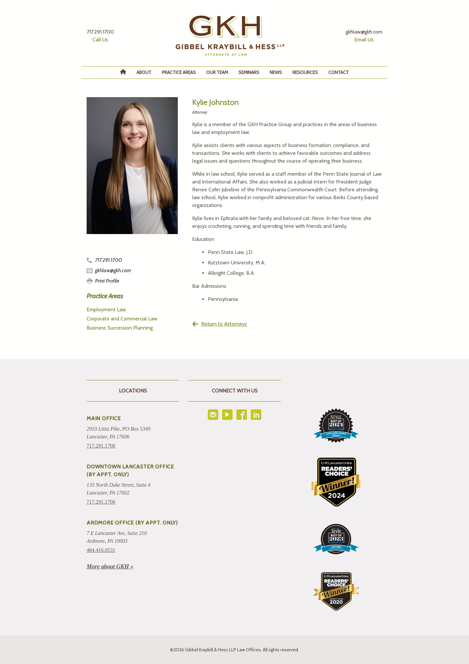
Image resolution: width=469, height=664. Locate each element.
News (276, 72)
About (143, 72)
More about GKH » (110, 566)
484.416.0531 (101, 550)
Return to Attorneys (219, 324)
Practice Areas (179, 72)
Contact (338, 72)
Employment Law (106, 309)
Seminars (248, 72)
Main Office (104, 418)
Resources (305, 72)
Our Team (217, 72)
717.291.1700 (101, 446)
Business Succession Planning (120, 328)
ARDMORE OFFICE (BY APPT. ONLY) (132, 523)
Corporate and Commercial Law (122, 319)
